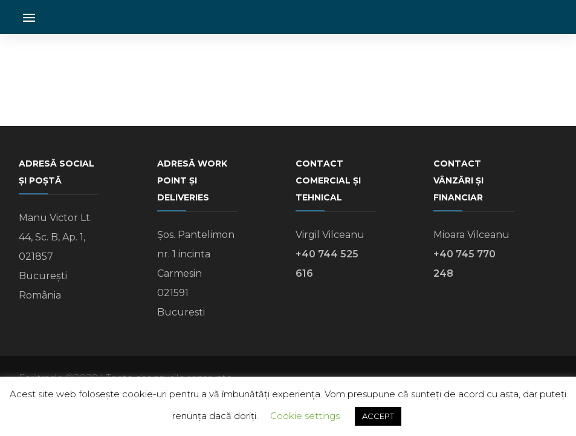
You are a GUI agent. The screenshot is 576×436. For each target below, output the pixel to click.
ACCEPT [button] (378, 416)
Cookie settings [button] (305, 415)
